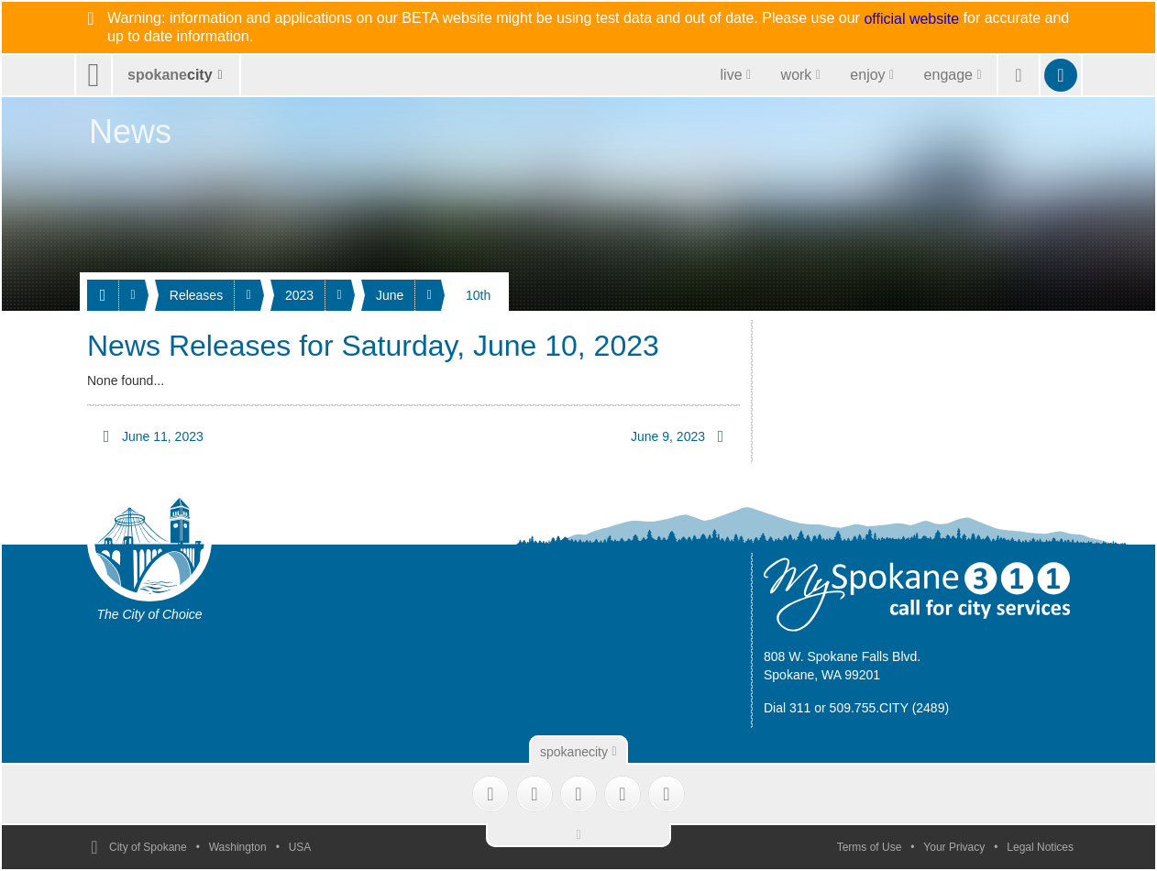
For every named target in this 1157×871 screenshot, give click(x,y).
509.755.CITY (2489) (890, 707)
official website (911, 19)
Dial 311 (787, 707)
